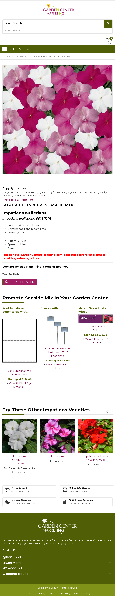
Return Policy (63, 593)
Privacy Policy (45, 593)
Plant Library (18, 56)
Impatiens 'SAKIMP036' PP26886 (19, 460)
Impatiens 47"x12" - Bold (95, 328)
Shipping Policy (82, 593)
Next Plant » (28, 200)
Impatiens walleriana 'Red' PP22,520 (96, 458)
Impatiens (57, 456)
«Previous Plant (10, 200)
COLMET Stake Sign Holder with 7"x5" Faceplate (57, 352)
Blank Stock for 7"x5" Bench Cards (19, 372)
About (31, 593)
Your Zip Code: (11, 274)
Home (5, 56)
